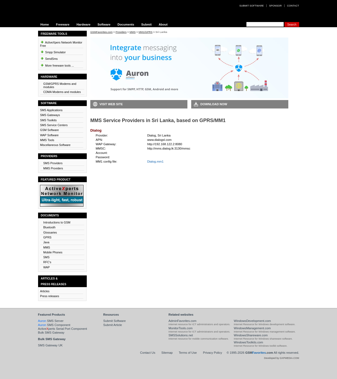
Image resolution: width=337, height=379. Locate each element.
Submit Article (112, 325)
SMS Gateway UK (50, 345)
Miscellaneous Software (55, 145)
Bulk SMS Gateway (51, 332)
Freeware (62, 24)
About (163, 24)
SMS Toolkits (48, 120)
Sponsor (275, 5)
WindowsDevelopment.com (252, 320)
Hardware (83, 24)
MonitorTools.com (181, 328)
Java (46, 242)
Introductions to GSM (56, 222)
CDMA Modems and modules (62, 92)
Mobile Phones (52, 252)
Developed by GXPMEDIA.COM (281, 358)
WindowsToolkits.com (248, 342)
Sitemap (166, 352)
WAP (46, 267)
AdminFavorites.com (183, 320)
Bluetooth (49, 227)
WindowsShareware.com (251, 335)
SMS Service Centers (53, 125)
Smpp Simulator (53, 51)
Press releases (49, 296)
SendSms (49, 57)
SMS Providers (53, 163)
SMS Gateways (50, 115)
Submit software (251, 5)
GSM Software (49, 130)
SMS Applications (51, 110)
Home (45, 24)
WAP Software (49, 135)
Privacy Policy (212, 352)
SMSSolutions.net (181, 335)
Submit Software (114, 320)
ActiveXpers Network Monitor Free (61, 43)
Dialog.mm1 (155, 161)
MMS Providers (53, 168)
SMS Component (54, 325)
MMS (46, 247)
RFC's (47, 262)
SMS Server (51, 320)
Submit (146, 24)
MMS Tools (47, 140)
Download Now (213, 104)
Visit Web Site (111, 104)
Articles (45, 291)
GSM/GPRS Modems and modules (59, 85)
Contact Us (147, 352)
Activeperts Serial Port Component (62, 328)
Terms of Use (188, 352)
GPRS (47, 237)
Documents (126, 24)
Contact (293, 5)
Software (103, 24)
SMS (46, 257)
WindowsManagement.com (252, 328)
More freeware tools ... (57, 64)
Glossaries (50, 232)
